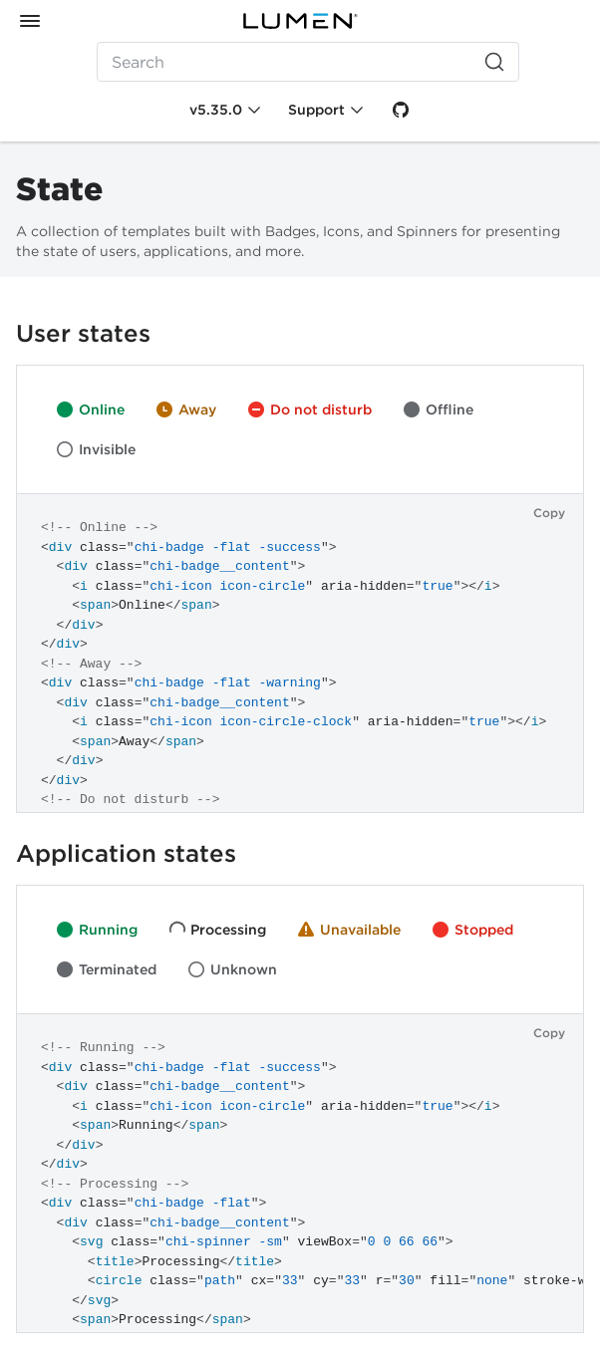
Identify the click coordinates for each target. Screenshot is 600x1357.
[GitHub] (401, 110)
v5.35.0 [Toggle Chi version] (215, 110)
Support (316, 110)
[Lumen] (300, 21)
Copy (549, 512)
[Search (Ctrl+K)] (308, 62)
